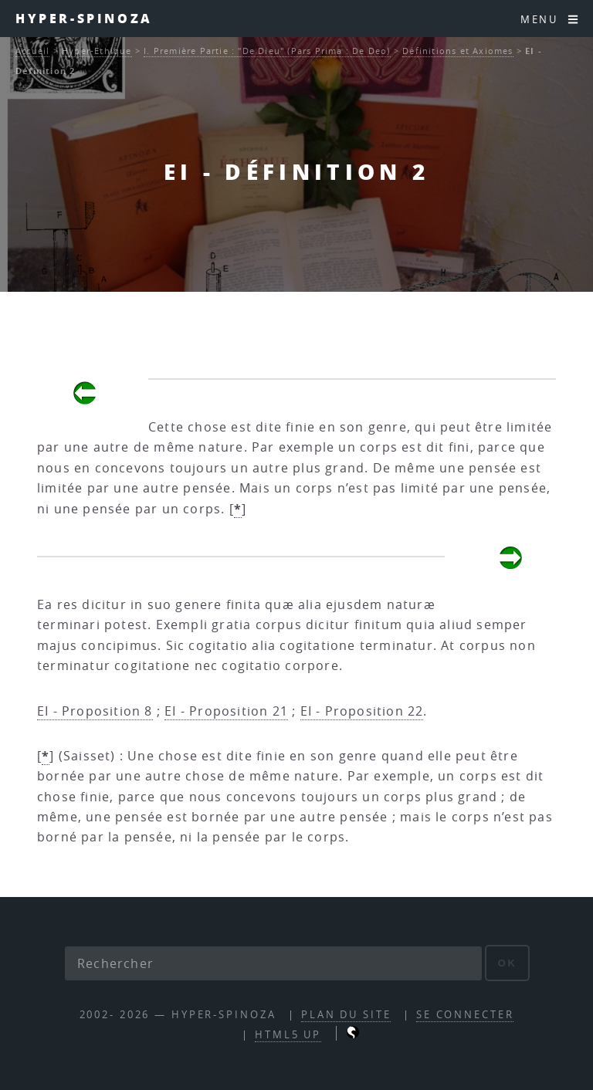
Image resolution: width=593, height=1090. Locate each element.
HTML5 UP (288, 1034)
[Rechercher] (273, 963)
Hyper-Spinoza (84, 18)
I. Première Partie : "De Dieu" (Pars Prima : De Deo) (267, 50)
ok (507, 963)
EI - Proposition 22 (362, 710)
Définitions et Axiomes (457, 50)
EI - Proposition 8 (95, 710)
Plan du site (346, 1014)
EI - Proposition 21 (226, 710)
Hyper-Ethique (97, 50)
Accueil (32, 50)
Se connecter (465, 1014)
